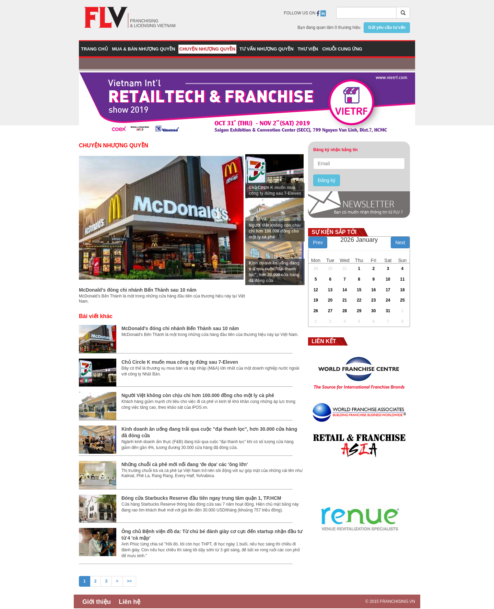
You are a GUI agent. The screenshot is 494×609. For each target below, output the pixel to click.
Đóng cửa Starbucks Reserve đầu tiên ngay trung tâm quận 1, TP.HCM (201, 498)
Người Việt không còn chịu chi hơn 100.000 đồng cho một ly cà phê (275, 231)
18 (402, 289)
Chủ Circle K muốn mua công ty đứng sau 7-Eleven (275, 190)
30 (330, 268)
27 (330, 310)
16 (373, 289)
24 (388, 300)
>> (129, 581)
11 (402, 279)
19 (316, 300)
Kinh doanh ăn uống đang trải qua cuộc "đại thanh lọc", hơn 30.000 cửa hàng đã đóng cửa (274, 272)
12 (316, 289)
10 (388, 279)
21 (344, 300)
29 (316, 268)
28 (344, 310)
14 (344, 289)
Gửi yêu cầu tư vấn (386, 27)
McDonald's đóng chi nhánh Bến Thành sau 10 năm (138, 290)
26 (316, 310)
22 (359, 300)
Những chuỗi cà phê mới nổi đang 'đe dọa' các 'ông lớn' (184, 464)
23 (373, 300)
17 (388, 289)
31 (344, 268)
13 (330, 289)
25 (402, 300)
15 (359, 289)
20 (330, 300)
